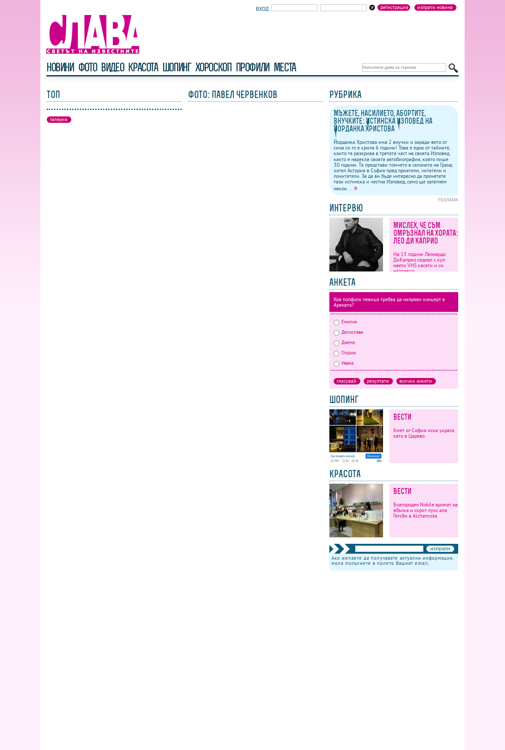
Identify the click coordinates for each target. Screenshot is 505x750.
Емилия (345, 322)
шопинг (176, 67)
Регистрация (394, 7)
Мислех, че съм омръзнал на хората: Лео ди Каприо (425, 233)
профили (252, 67)
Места (285, 67)
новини (60, 67)
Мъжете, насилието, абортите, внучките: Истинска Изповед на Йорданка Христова (383, 121)
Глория (345, 353)
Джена (344, 342)
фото (87, 67)
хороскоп (213, 67)
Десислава (348, 332)
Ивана (343, 363)
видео (112, 67)
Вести (402, 417)
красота (143, 67)
